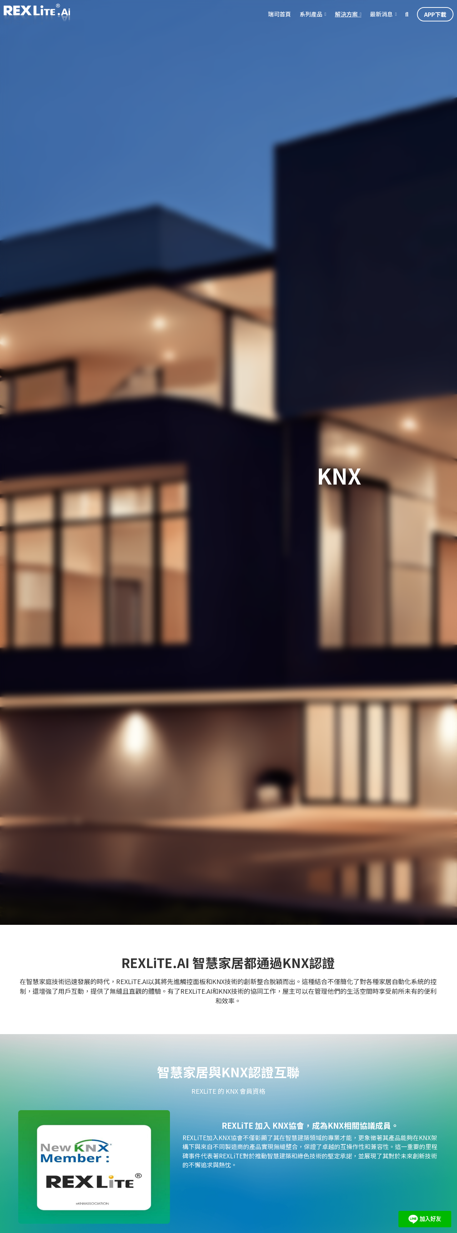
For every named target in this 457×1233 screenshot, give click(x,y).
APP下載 (435, 14)
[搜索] (406, 14)
